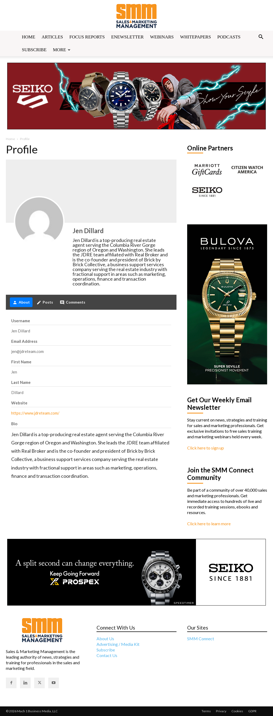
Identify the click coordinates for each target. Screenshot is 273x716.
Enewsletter (127, 36)
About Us (105, 638)
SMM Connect (200, 638)
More (61, 49)
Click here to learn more (209, 523)
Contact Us (107, 655)
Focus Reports (87, 36)
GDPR (252, 711)
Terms (206, 711)
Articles (52, 36)
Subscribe (34, 49)
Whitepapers (195, 36)
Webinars (162, 36)
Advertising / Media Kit (118, 644)
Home (28, 36)
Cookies (237, 711)
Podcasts (228, 36)
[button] (260, 37)
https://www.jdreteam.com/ (35, 413)
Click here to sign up (205, 447)
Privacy (221, 711)
